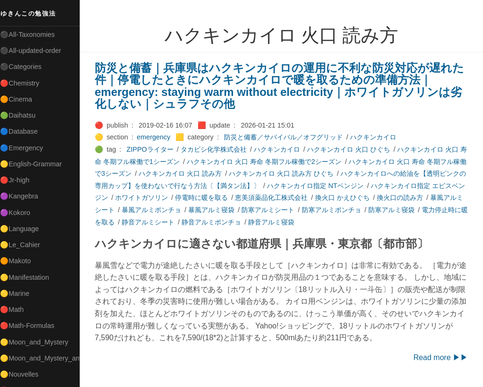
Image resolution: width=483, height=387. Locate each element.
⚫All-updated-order (34, 50)
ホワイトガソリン (171, 197)
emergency (157, 137)
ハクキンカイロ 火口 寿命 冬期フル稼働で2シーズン (274, 161)
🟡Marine (18, 293)
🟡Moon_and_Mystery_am (43, 358)
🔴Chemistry (23, 83)
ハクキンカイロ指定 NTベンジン (339, 185)
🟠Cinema (20, 99)
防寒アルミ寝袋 (422, 210)
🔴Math (16, 309)
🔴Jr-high (18, 180)
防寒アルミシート (298, 210)
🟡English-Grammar (35, 164)
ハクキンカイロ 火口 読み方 (197, 173)
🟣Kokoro (19, 212)
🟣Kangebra (23, 196)
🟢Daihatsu (22, 115)
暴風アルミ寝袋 (241, 210)
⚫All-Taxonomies (31, 34)
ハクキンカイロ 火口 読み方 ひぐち (298, 173)
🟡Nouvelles (23, 374)
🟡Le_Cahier (24, 245)
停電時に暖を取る (231, 197)
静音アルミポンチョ (248, 222)
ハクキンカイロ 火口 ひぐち (352, 149)
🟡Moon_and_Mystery (38, 342)
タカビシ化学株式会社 (217, 149)
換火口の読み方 (430, 197)
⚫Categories (25, 66)
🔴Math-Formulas (31, 325)
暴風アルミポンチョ (181, 210)
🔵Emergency (25, 148)
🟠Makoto (19, 261)
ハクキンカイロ (377, 137)
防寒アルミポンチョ (361, 210)
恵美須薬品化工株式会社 (302, 197)
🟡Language (23, 228)
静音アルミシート (184, 222)
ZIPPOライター (154, 149)
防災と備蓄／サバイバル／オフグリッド (287, 137)
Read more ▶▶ (440, 357)
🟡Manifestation (28, 277)
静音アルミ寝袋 (308, 222)
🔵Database (23, 131)
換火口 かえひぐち (372, 197)
